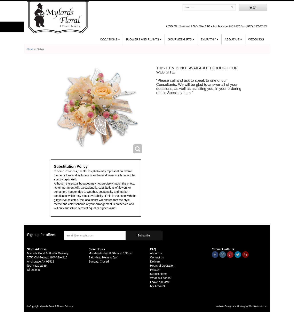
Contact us (157, 257)
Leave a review (159, 282)
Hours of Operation (162, 265)
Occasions (108, 39)
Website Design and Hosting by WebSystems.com (241, 306)
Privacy (155, 269)
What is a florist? (160, 278)
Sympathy (208, 39)
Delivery (155, 261)
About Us (232, 39)
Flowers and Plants (142, 39)
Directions (33, 269)
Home (30, 49)
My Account (157, 286)
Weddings (256, 39)
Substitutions (158, 273)
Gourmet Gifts (180, 39)
